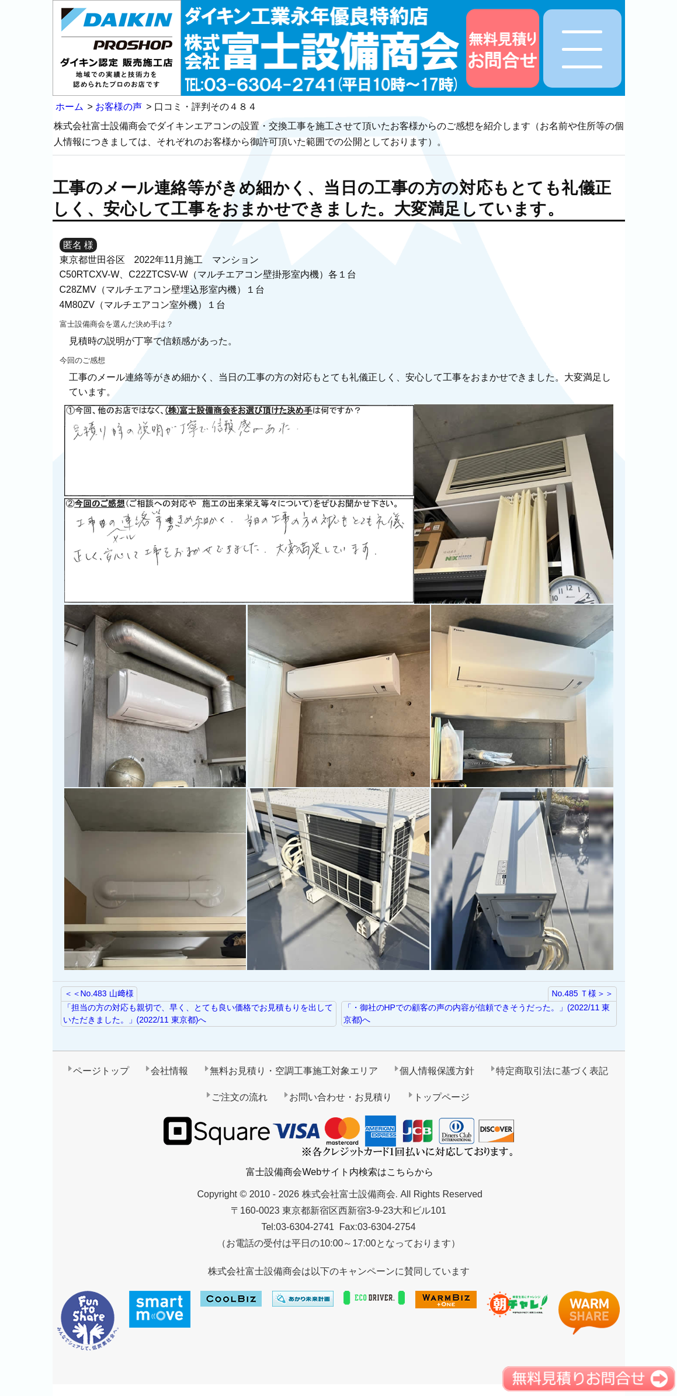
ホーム (69, 107)
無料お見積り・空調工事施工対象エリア (294, 1071)
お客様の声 (118, 107)
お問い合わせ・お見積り (340, 1097)
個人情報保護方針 (437, 1071)
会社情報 (169, 1071)
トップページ (442, 1097)
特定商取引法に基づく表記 (552, 1071)
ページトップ (101, 1071)
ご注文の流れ (239, 1097)
